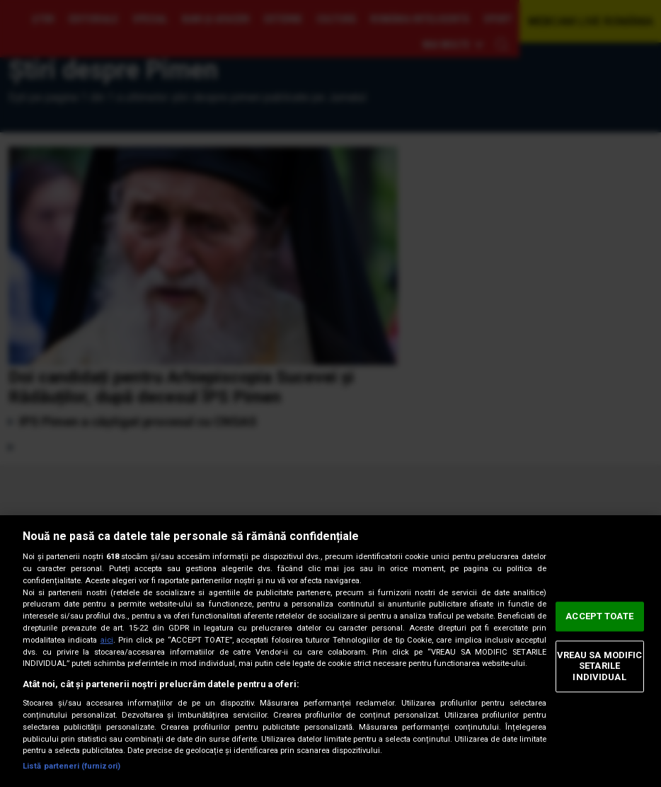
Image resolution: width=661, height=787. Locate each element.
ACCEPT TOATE (599, 616)
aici (106, 640)
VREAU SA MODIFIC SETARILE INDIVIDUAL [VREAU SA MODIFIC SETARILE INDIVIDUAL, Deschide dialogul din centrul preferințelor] (600, 666)
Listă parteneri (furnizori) (71, 766)
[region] (330, 651)
